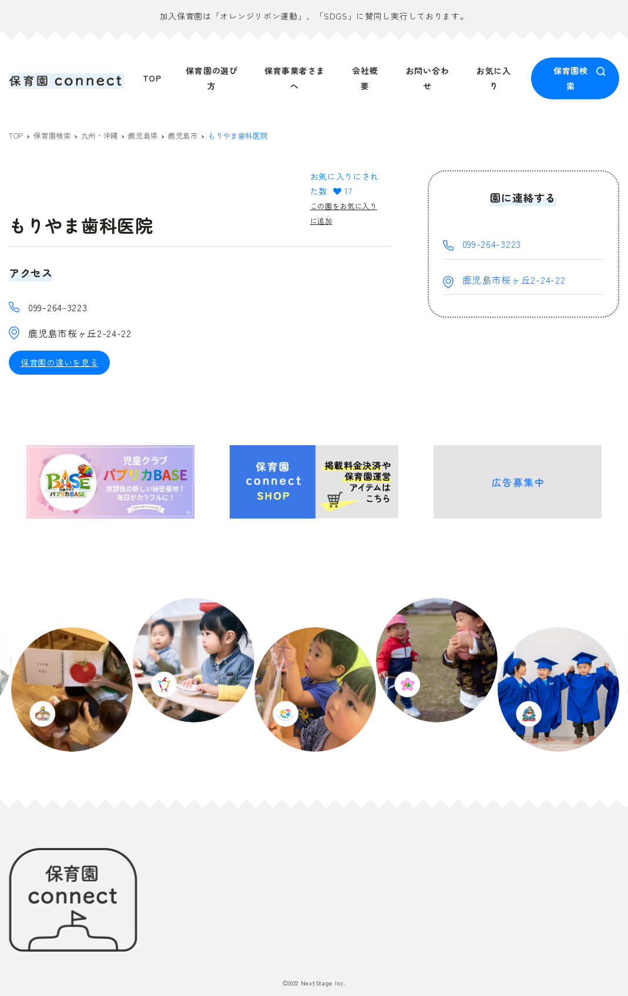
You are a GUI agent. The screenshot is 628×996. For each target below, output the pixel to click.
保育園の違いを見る (59, 364)
